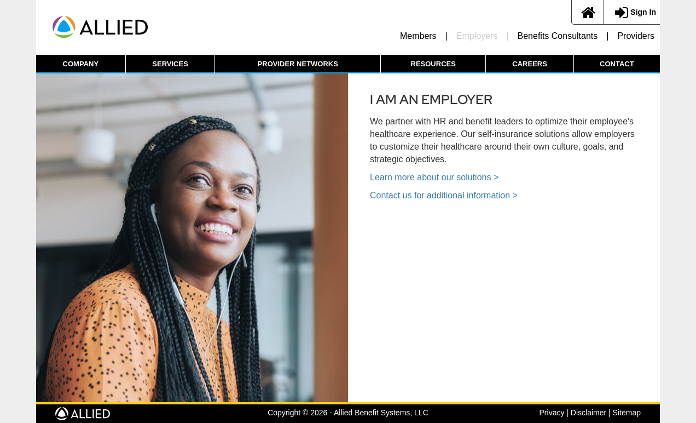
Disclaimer (588, 412)
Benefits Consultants (558, 36)
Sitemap (627, 412)
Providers (635, 36)
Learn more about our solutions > (434, 177)
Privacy (552, 412)
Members (418, 36)
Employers (477, 36)
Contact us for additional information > (444, 195)
